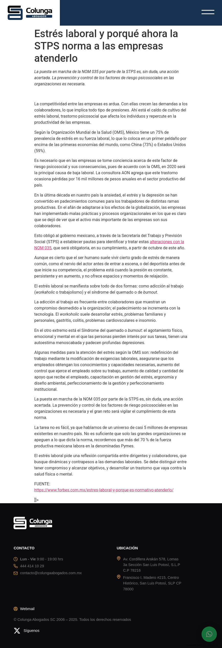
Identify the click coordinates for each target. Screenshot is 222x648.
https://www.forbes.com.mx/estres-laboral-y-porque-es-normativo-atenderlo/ (103, 490)
